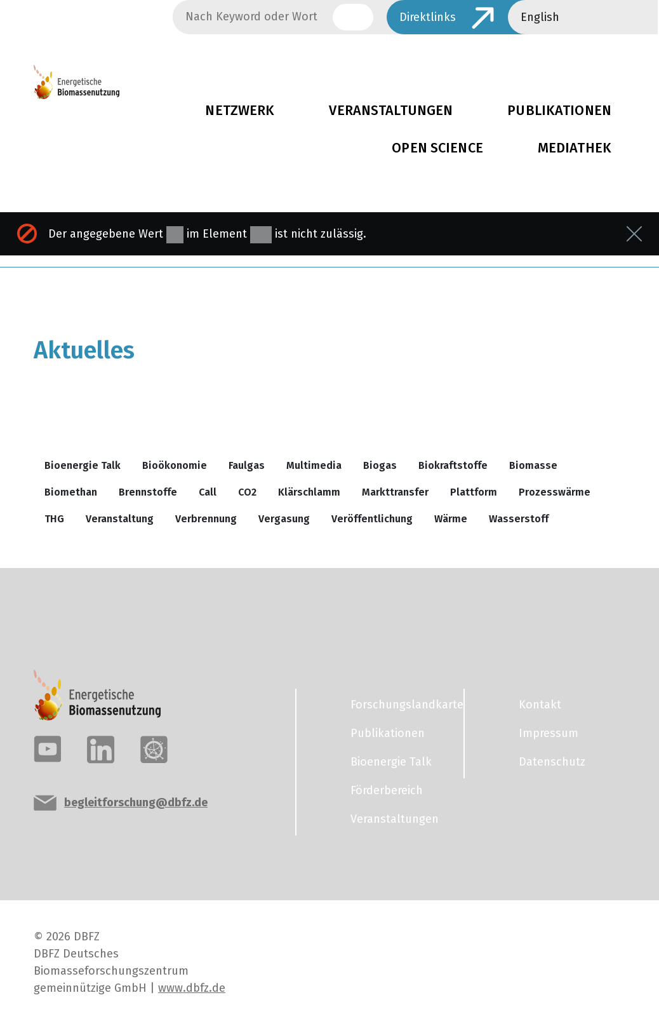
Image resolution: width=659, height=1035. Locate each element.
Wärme (450, 519)
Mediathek (574, 148)
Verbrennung (206, 519)
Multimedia (314, 465)
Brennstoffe (148, 492)
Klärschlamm (309, 492)
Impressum (548, 733)
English (540, 17)
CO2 (247, 492)
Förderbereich (386, 790)
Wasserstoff (519, 519)
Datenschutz (552, 762)
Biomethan (70, 492)
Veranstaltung (120, 519)
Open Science (437, 148)
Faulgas (247, 465)
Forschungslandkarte (399, 705)
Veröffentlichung (372, 519)
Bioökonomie (174, 465)
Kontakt (540, 705)
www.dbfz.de (191, 988)
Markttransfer (395, 492)
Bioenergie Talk (82, 465)
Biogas (380, 465)
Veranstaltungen (391, 110)
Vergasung (284, 519)
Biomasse (533, 465)
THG (54, 519)
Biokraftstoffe (453, 465)
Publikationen (387, 733)
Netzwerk (239, 110)
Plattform (473, 492)
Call (207, 492)
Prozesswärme (554, 492)
